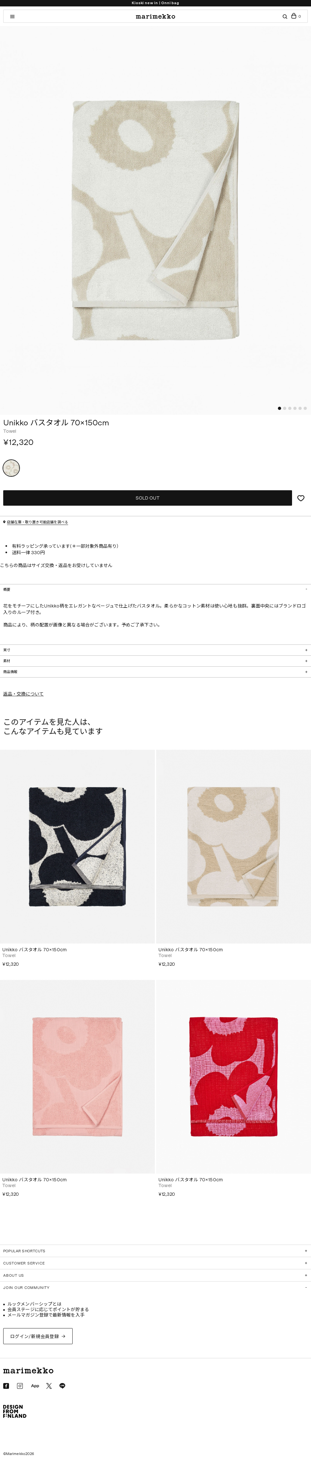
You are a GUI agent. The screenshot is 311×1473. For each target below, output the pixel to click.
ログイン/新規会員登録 (34, 1336)
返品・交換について (23, 694)
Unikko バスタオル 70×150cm (34, 950)
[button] (279, 408)
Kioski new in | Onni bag (155, 3)
